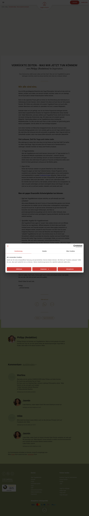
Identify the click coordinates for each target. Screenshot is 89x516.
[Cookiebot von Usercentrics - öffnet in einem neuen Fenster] (74, 246)
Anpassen (44, 269)
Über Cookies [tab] (70, 251)
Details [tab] (44, 251)
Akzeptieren (70, 269)
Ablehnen (19, 269)
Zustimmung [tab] (18, 251)
